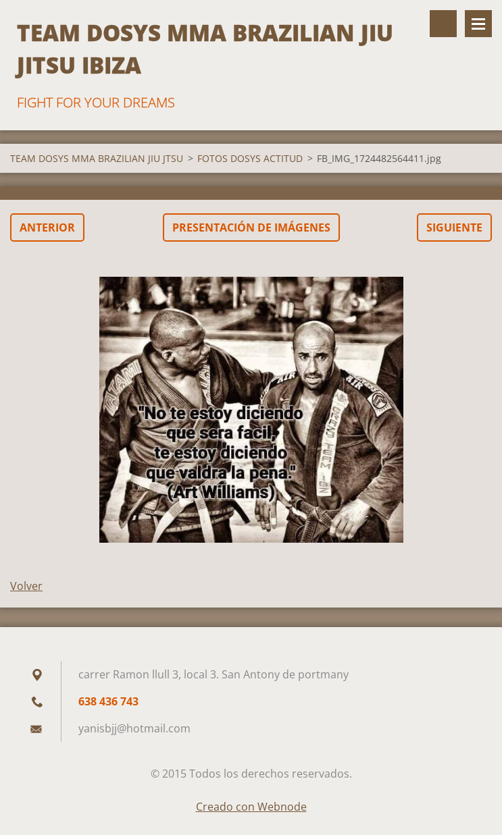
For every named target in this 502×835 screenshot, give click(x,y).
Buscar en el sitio (443, 23)
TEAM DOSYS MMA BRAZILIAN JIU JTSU (96, 158)
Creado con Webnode (251, 806)
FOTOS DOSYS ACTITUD (250, 158)
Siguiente (454, 227)
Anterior (47, 227)
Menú (478, 23)
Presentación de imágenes (251, 227)
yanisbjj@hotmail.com (134, 728)
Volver (26, 585)
